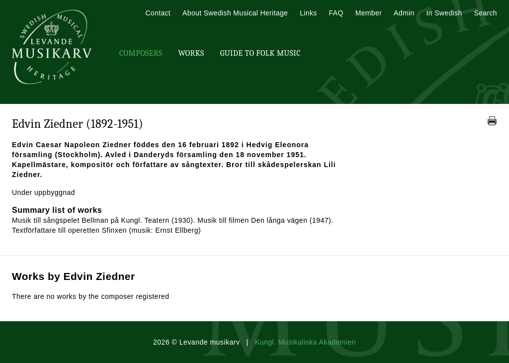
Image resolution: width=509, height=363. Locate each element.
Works (191, 53)
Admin (404, 13)
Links (308, 13)
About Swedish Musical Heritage (235, 13)
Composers (140, 53)
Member (368, 13)
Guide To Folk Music (260, 53)
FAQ (336, 13)
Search (485, 13)
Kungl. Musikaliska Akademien (305, 342)
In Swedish (444, 13)
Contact (157, 13)
